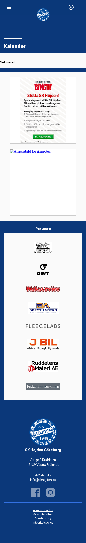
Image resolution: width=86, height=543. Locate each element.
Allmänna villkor (43, 510)
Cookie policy (43, 518)
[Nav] (9, 7)
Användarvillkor (43, 514)
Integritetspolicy (43, 522)
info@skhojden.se (43, 480)
